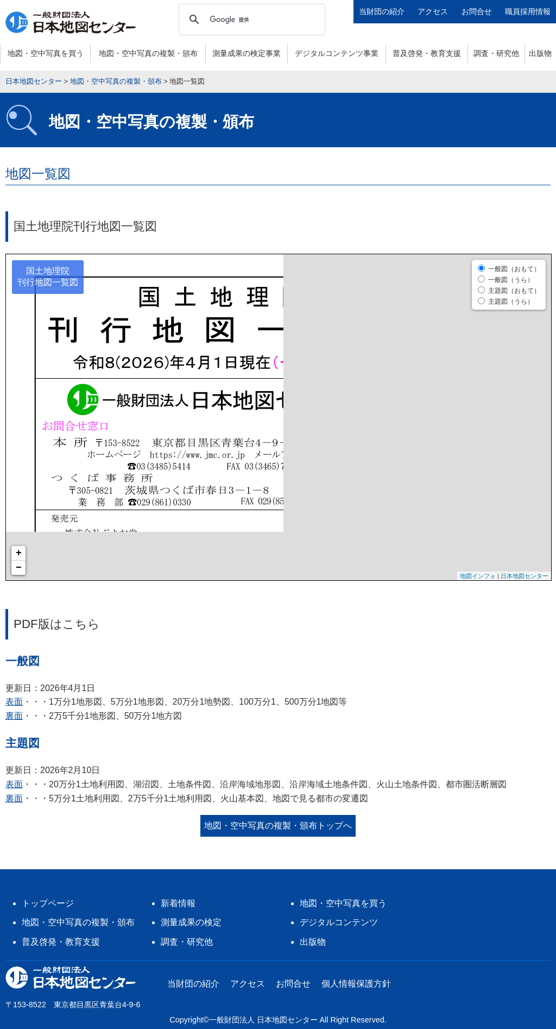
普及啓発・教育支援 (427, 53)
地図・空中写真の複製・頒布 (148, 53)
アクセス (433, 11)
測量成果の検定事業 (246, 53)
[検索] (250, 19)
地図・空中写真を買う (46, 53)
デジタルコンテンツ (339, 922)
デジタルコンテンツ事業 (336, 53)
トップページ (48, 903)
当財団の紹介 (382, 11)
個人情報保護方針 (356, 983)
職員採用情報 (528, 11)
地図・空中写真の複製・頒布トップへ (278, 825)
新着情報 (178, 903)
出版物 (540, 53)
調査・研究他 (496, 53)
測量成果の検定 (191, 922)
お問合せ (477, 11)
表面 (14, 701)
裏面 (14, 715)
